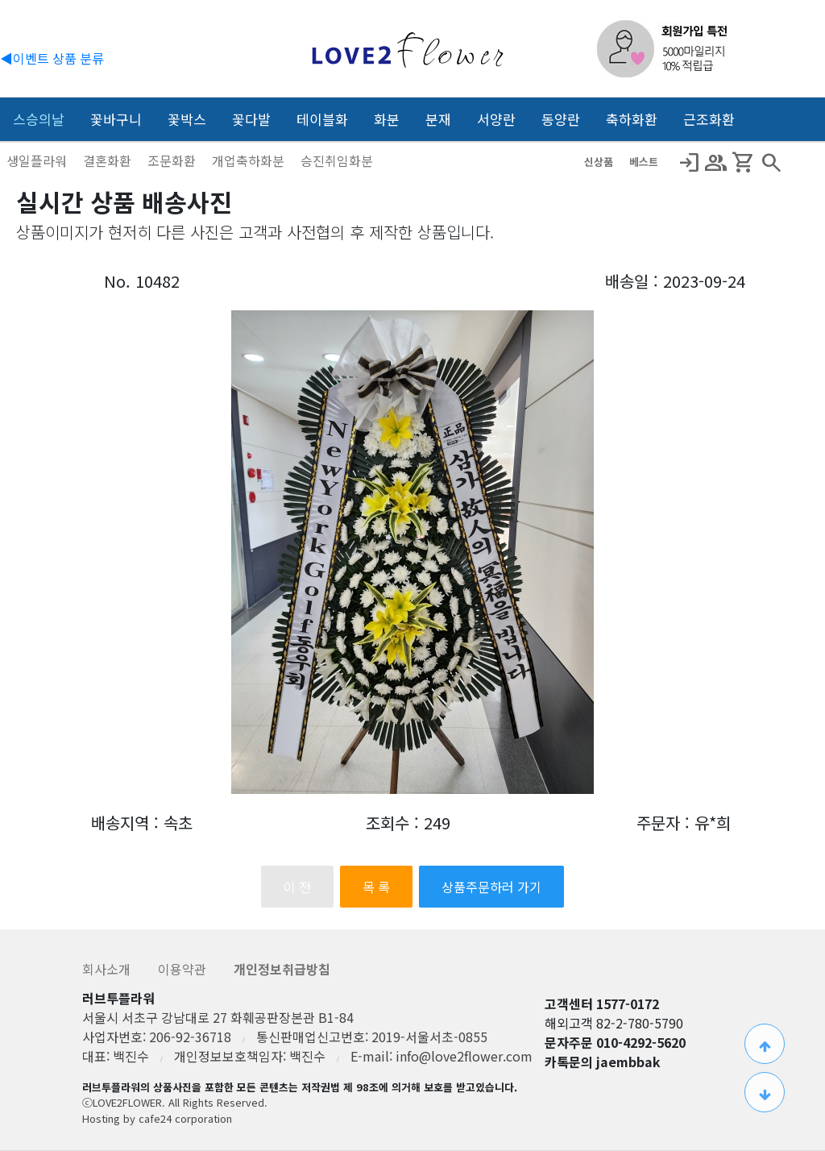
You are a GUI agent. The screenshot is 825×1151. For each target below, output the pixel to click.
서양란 (496, 119)
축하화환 (631, 119)
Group (716, 163)
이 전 (297, 886)
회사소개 (108, 969)
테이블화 (322, 119)
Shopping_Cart (744, 163)
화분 (387, 119)
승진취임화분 (337, 160)
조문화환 (173, 160)
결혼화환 (109, 160)
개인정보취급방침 (282, 969)
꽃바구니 (116, 119)
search (771, 163)
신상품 (600, 161)
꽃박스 (187, 119)
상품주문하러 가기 (491, 886)
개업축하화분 (250, 160)
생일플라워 (38, 160)
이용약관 (183, 969)
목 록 (376, 886)
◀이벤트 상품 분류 (52, 58)
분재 (438, 119)
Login (689, 163)
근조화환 (709, 119)
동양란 (560, 119)
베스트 (643, 161)
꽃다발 (251, 119)
